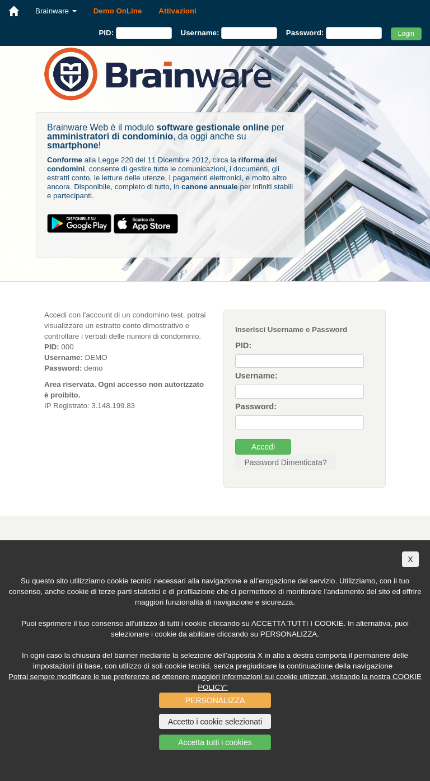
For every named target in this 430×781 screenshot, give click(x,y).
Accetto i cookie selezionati (215, 721)
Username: (200, 33)
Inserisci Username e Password (291, 329)
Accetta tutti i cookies (215, 742)
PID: (106, 33)
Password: (305, 33)
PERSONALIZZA (215, 700)
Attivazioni (177, 11)
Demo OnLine (118, 11)
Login (406, 34)
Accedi (263, 446)
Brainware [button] (56, 11)
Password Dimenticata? (285, 462)
